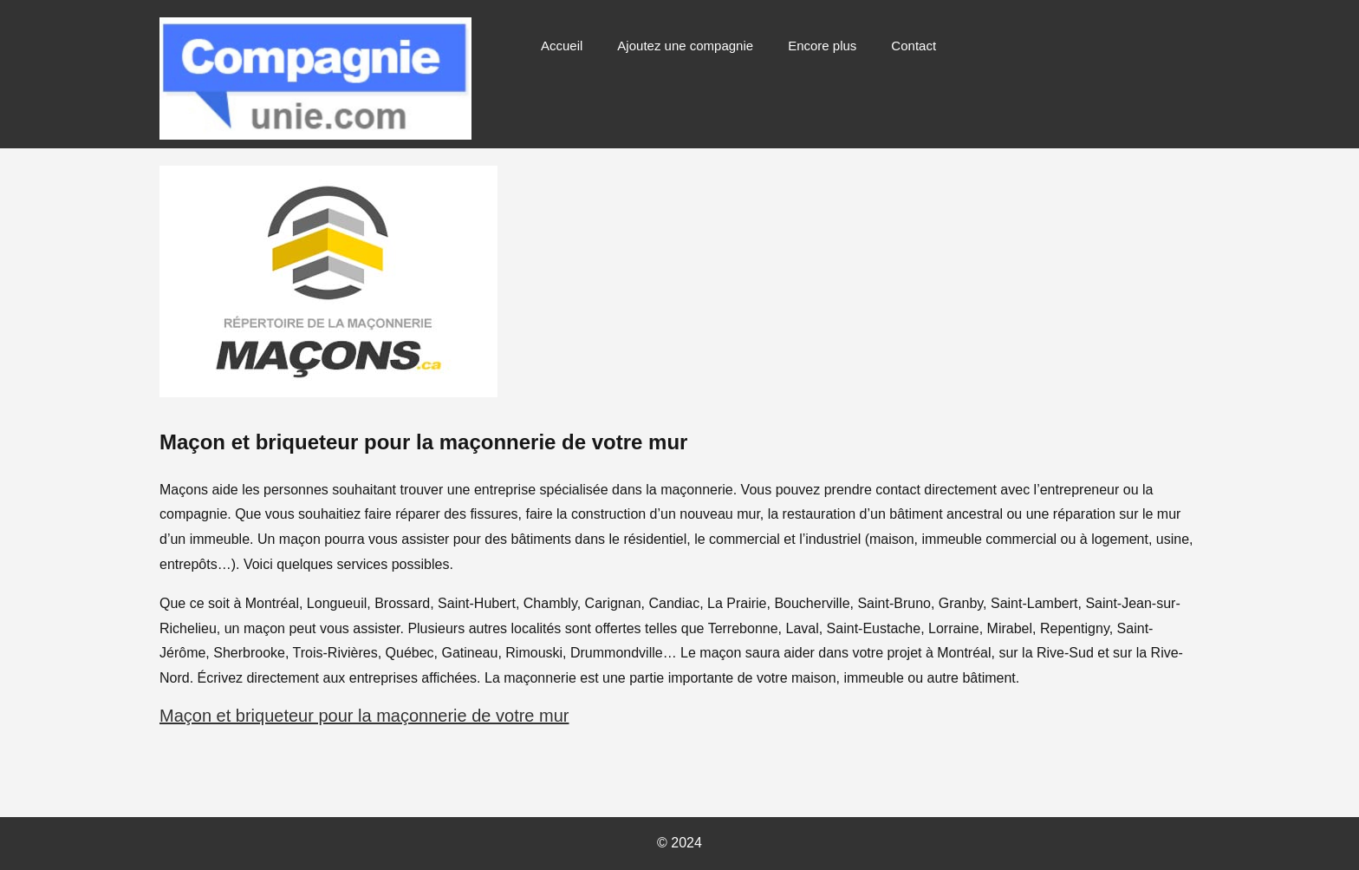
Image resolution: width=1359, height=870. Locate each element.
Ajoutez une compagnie (685, 45)
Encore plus (822, 45)
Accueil (561, 45)
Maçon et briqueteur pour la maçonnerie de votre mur (364, 715)
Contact (913, 45)
